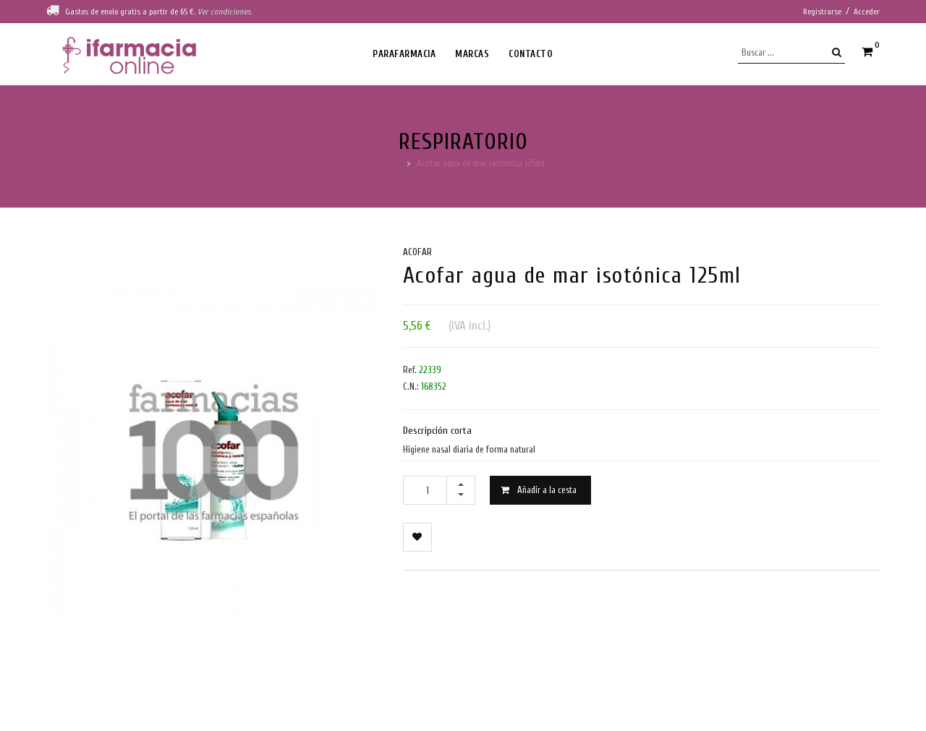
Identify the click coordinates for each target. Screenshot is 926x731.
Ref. (410, 370)
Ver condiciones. (224, 12)
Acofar (417, 252)
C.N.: (411, 386)
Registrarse (822, 12)
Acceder (867, 12)
